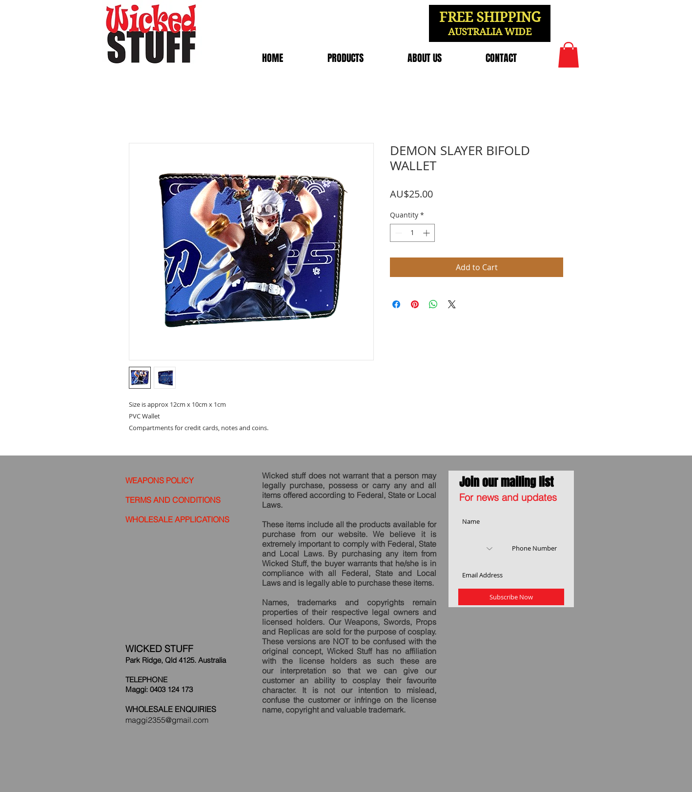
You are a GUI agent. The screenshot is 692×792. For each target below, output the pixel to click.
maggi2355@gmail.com (166, 720)
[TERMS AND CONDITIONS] (176, 500)
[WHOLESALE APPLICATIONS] (180, 519)
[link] (568, 55)
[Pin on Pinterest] (415, 304)
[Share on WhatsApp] (433, 304)
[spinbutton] (412, 232)
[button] (345, 58)
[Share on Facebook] (396, 304)
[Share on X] (452, 304)
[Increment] (427, 232)
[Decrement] (397, 232)
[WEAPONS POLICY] (176, 480)
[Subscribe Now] (511, 597)
